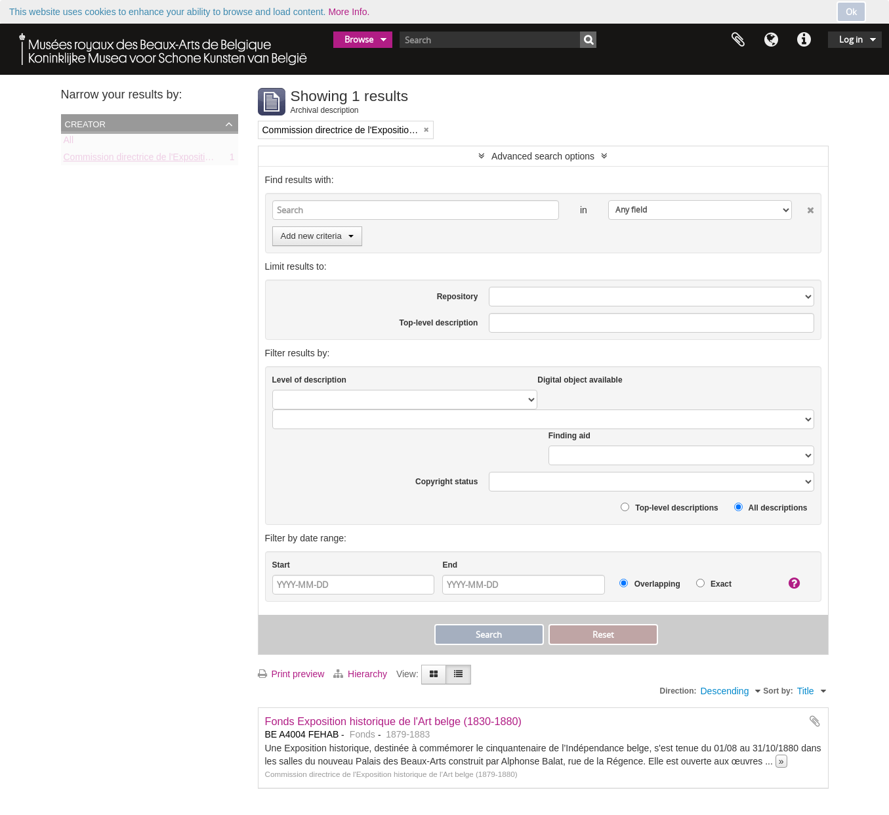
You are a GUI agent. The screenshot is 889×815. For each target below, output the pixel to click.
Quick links (803, 40)
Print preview (291, 674)
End (449, 565)
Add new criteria (317, 236)
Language (771, 40)
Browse (358, 39)
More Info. (348, 12)
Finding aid (569, 435)
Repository (457, 296)
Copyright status (446, 481)
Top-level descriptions (669, 507)
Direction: (677, 691)
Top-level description (439, 322)
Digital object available (579, 380)
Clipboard (738, 40)
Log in (851, 39)
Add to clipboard (814, 721)
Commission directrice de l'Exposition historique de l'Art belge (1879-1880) (215, 159)
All (69, 142)
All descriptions (771, 507)
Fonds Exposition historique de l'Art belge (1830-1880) (393, 721)
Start (281, 565)
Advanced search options (542, 156)
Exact (714, 584)
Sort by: (778, 691)
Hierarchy (361, 674)
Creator (85, 123)
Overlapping (649, 584)
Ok (851, 12)
